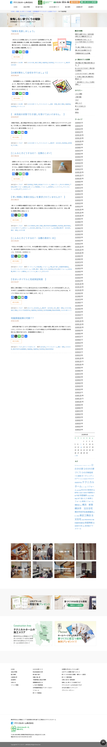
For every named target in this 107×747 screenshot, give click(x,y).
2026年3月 (78, 126)
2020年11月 (78, 324)
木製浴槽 (39, 267)
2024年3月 (78, 200)
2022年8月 (78, 259)
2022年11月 (78, 250)
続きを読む (17, 57)
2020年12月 (78, 321)
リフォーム (44, 187)
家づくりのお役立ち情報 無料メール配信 (74, 687)
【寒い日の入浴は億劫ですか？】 (83, 50)
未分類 (20, 63)
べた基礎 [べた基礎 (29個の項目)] (78, 476)
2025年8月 (78, 147)
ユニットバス (31, 271)
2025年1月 (78, 169)
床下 (20, 189)
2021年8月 (78, 296)
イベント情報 (14, 698)
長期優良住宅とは (38, 695)
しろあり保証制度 (38, 698)
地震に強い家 (36, 690)
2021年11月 (78, 287)
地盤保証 (45, 63)
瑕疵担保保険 (56, 310)
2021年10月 (78, 290)
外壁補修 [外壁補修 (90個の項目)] (83, 495)
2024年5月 (78, 194)
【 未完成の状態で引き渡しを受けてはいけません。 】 (38, 114)
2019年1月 (78, 392)
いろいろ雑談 (78, 94)
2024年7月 (78, 188)
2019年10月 (78, 364)
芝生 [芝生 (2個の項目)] (84, 526)
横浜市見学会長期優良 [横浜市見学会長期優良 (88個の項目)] (84, 511)
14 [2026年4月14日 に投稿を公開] (81, 447)
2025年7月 (78, 150)
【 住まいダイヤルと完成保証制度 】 (28, 279)
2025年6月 (78, 153)
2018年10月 (78, 401)
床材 (17, 189)
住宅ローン (25, 228)
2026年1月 (78, 132)
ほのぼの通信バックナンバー (70, 700)
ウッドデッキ (15, 269)
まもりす (30, 308)
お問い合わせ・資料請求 (68, 692)
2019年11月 (78, 361)
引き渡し (15, 145)
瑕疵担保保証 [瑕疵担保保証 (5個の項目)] (88, 519)
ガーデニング (21, 106)
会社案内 (90, 7)
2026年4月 (78, 122)
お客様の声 (79, 7)
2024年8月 (78, 184)
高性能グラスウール (44, 184)
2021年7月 (78, 299)
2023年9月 (78, 219)
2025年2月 (78, 166)
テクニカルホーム (60, 63)
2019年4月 (78, 383)
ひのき (45, 269)
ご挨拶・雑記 (78, 97)
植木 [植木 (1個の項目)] (81, 505)
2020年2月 (78, 352)
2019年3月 (78, 386)
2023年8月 (78, 222)
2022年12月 (78, 246)
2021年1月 (78, 318)
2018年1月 (78, 429)
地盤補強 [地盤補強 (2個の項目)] (85, 492)
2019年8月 (78, 370)
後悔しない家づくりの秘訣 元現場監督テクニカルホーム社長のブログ (36, 11)
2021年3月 (78, 312)
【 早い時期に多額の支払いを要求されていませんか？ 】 (38, 196)
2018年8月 (78, 408)
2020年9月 (78, 330)
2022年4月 (78, 271)
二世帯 (33, 269)
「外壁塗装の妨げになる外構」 (82, 53)
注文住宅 (32, 228)
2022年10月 (78, 253)
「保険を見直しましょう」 (23, 31)
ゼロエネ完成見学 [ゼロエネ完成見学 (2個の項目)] (84, 479)
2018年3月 (78, 423)
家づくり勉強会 (37, 706)
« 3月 (76, 456)
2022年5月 (78, 268)
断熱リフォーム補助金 (21, 187)
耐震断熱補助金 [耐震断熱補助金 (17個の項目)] (80, 523)
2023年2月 (78, 240)
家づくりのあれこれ (29, 347)
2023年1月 (78, 243)
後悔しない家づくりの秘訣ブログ (71, 695)
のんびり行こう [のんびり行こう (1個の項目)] (80, 465)
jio (40, 308)
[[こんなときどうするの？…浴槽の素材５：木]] (33, 238)
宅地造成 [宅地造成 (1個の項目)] (89, 495)
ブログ (20, 143)
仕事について (78, 103)
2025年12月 (78, 135)
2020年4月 (78, 346)
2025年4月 (78, 160)
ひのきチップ (26, 189)
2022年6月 (78, 265)
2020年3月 (78, 349)
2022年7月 (78, 262)
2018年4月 (78, 420)
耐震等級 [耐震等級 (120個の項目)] (89, 522)
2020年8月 (78, 333)
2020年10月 (78, 327)
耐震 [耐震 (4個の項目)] (93, 519)
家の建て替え (39, 7)
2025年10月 (78, 141)
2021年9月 (78, 293)
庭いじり (31, 187)
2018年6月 (78, 414)
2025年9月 (78, 144)
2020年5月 (78, 343)
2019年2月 (78, 389)
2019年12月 (78, 358)
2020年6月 (78, 340)
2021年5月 (78, 305)
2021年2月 (78, 315)
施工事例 (67, 7)
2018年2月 (78, 426)
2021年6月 (78, 302)
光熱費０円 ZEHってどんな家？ (70, 682)
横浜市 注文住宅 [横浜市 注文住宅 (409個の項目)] (84, 508)
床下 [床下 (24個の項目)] (79, 498)
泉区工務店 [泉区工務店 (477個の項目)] (85, 515)
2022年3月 (78, 274)
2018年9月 (78, 405)
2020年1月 (78, 355)
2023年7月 (78, 225)
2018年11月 (78, 398)
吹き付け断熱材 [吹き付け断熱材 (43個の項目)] (87, 490)
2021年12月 (78, 284)
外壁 (51, 267)
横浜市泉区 (67, 226)
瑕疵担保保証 (49, 349)
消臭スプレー (55, 184)
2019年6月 (78, 377)
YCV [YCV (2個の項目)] (75, 465)
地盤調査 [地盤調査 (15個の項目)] (90, 492)
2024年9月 (78, 181)
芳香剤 (36, 184)
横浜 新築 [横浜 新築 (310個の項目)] (87, 504)
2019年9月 (78, 367)
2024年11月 (78, 175)
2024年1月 (78, 206)
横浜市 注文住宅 (55, 143)
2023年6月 (78, 228)
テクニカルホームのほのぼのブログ (72, 698)
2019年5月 (78, 380)
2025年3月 (78, 163)
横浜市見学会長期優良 (50, 226)
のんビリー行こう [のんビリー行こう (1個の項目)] (87, 465)
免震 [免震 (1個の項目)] (78, 490)
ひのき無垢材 (31, 226)
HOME (15, 7)
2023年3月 (78, 237)
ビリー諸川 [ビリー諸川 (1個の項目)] (84, 486)
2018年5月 (78, 417)
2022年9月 (78, 256)
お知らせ (13, 695)
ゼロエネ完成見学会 (24, 310)
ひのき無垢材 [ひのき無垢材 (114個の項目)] (87, 472)
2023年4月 (78, 234)
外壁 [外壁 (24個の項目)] (77, 495)
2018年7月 (78, 411)
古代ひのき (45, 271)
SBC (55, 308)
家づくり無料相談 (67, 690)
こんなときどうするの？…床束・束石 (84, 73)
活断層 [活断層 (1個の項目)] (83, 519)
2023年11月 (78, 212)
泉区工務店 (38, 63)
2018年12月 (78, 395)
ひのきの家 (30, 63)
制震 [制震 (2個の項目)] (80, 490)
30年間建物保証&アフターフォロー (42, 700)
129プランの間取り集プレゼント (71, 685)
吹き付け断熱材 (64, 184)
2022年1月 (78, 281)
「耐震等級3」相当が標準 (39, 692)
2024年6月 (78, 191)
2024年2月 (78, 203)
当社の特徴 (26, 7)
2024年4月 (78, 197)
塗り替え (56, 267)
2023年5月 (78, 231)
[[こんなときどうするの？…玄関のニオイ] (31, 153)
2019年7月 (78, 374)
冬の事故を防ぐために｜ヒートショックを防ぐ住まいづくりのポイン (84, 42)
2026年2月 (78, 129)
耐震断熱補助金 (64, 267)
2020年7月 (78, 336)
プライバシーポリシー (68, 703)
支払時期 (56, 228)
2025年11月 (78, 138)
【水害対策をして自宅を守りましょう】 (29, 72)
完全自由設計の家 (38, 685)
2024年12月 (78, 172)
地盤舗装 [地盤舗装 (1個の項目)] (81, 492)
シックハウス (58, 187)
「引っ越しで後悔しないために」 (83, 47)
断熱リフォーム (62, 269)
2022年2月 (78, 278)
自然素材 (50, 187)
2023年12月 (78, 209)
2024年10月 (78, 178)
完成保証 (51, 63)
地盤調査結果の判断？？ (22, 318)
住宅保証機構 (47, 310)
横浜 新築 (53, 104)
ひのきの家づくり (54, 7)
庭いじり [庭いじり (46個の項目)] (84, 498)
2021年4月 (78, 309)
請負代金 (38, 228)
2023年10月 (78, 215)
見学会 (77, 112)
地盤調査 (29, 349)
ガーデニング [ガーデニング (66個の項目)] (86, 475)
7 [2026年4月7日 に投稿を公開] (80, 444)
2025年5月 (78, 157)
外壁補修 (37, 187)
